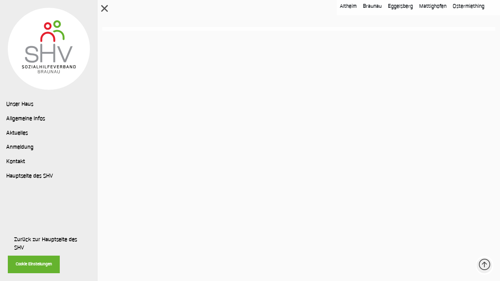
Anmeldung (20, 147)
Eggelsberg (400, 6)
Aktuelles (17, 133)
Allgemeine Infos (25, 119)
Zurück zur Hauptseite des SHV (45, 244)
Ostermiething (468, 6)
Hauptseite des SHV (29, 176)
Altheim (348, 6)
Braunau (372, 6)
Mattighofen (432, 6)
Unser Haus (19, 104)
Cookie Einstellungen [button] (34, 264)
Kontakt (15, 162)
